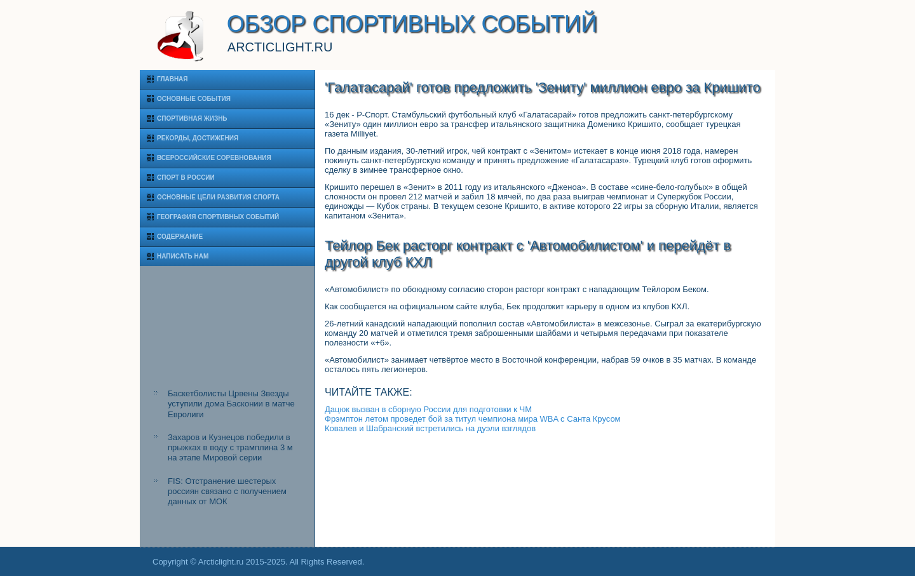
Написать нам (182, 256)
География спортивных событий (218, 216)
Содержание (180, 236)
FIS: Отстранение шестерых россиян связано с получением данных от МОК (227, 491)
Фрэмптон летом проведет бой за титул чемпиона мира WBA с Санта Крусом (473, 419)
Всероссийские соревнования (214, 157)
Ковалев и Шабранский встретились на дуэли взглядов (430, 428)
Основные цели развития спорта (218, 197)
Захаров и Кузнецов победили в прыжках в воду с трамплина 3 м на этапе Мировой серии (230, 447)
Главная (172, 79)
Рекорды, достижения (197, 138)
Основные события (194, 98)
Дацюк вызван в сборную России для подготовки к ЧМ (428, 409)
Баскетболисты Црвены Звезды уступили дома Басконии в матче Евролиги (231, 404)
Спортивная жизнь (192, 118)
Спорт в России (186, 177)
